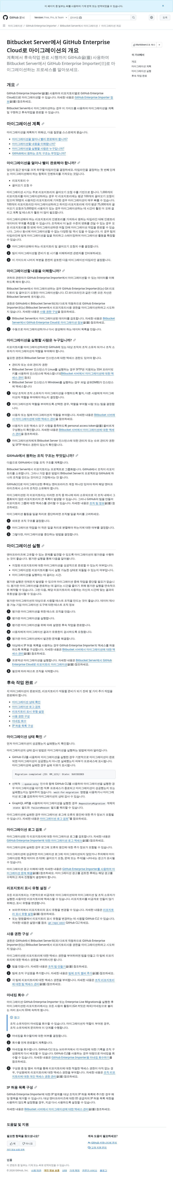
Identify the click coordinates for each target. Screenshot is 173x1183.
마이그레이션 (15, 25)
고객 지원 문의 (97, 1147)
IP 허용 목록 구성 (22, 726)
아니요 (27, 1143)
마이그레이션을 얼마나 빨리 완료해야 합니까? (40, 139)
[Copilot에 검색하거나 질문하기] (102, 17)
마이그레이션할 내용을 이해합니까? (33, 144)
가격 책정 (75, 1170)
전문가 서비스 (89, 1170)
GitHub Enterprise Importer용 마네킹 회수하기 (80, 1057)
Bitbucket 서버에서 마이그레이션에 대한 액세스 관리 (56, 1109)
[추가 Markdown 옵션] (159, 44)
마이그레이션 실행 (25, 545)
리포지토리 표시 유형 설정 (28, 711)
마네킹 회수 (19, 721)
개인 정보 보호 (51, 1170)
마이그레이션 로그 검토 (26, 707)
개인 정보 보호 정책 (15, 1149)
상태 (64, 1170)
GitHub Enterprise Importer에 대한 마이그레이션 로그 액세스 (44, 840)
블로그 (103, 1170)
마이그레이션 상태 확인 (26, 702)
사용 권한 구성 (49, 311)
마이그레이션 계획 (25, 123)
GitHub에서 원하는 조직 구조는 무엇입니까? (39, 153)
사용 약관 (36, 1170)
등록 (165, 17)
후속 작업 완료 (22, 682)
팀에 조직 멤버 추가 (80, 973)
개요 (13, 84)
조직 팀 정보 (97, 503)
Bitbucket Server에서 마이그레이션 (79, 25)
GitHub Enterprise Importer (41, 25)
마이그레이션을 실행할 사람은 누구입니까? (38, 148)
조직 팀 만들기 (57, 966)
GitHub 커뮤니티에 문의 (102, 1142)
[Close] (163, 5)
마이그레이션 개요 (111, 25)
